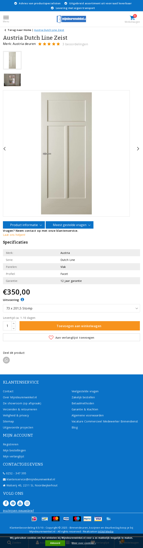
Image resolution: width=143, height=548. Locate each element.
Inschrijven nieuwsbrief (18, 510)
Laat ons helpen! (14, 235)
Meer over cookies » (84, 543)
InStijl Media (105, 531)
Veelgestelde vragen (85, 391)
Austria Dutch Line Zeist (49, 30)
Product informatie (24, 225)
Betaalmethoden (83, 403)
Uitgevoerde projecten (18, 427)
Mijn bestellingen (14, 450)
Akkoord (55, 543)
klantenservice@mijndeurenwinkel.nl (29, 479)
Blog (75, 427)
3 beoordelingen (75, 44)
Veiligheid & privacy (16, 415)
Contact (8, 391)
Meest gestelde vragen (70, 225)
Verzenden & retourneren (20, 409)
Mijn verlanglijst (13, 456)
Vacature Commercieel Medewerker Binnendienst (105, 421)
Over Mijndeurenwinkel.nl (20, 397)
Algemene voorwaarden (88, 415)
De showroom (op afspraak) (23, 403)
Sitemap (8, 421)
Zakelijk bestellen (83, 397)
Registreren (10, 444)
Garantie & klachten (85, 409)
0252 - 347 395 (14, 473)
